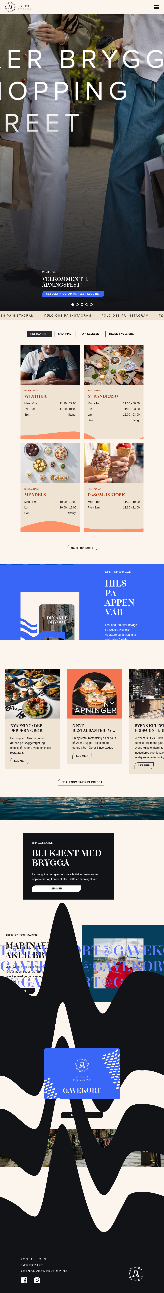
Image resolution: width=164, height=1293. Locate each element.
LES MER (19, 761)
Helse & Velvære (121, 333)
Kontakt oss (33, 1259)
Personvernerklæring (44, 1271)
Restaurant (39, 333)
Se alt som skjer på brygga (82, 782)
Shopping (65, 333)
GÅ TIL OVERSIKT (82, 548)
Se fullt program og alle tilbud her (73, 293)
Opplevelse (90, 333)
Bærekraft (31, 1265)
